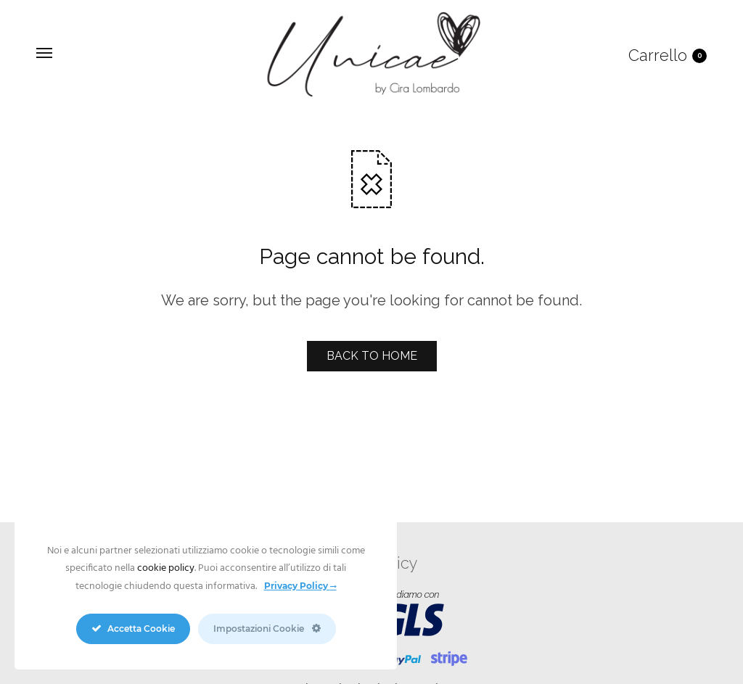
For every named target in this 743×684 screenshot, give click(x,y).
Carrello (667, 55)
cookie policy (165, 568)
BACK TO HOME (372, 356)
